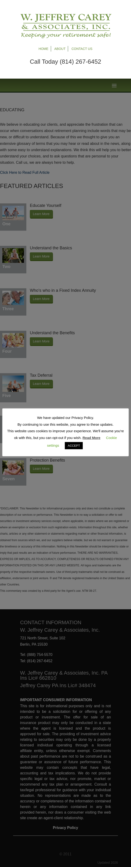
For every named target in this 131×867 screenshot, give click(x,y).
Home (43, 49)
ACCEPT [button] (74, 445)
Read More (91, 438)
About (60, 49)
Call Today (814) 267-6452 (65, 61)
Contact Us (82, 49)
